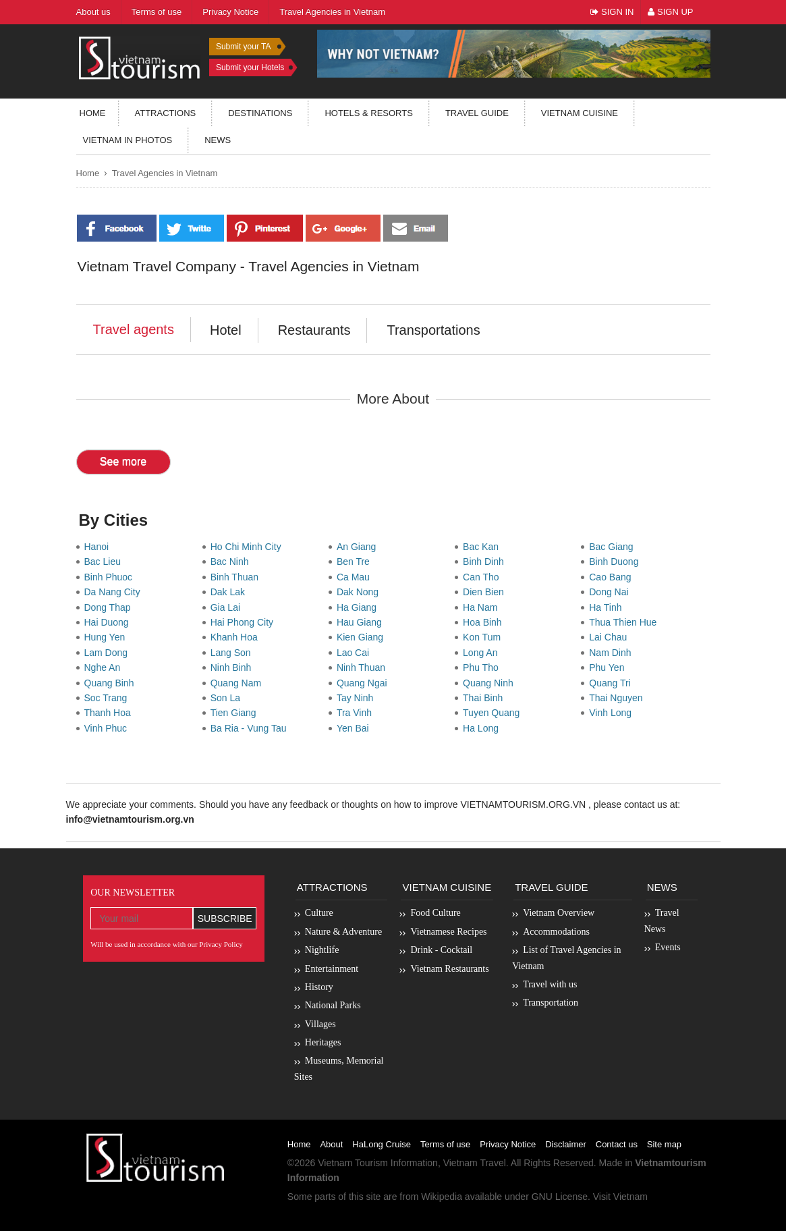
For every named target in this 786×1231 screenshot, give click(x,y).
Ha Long (483, 728)
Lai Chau (610, 637)
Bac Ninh (232, 561)
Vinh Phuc (108, 728)
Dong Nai (611, 591)
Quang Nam (238, 683)
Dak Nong (360, 591)
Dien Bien (486, 591)
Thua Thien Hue (625, 622)
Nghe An (105, 667)
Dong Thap (110, 607)
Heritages (323, 1042)
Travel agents (133, 329)
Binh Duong (616, 561)
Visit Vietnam (620, 1196)
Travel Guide (551, 887)
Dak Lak (230, 591)
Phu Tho (483, 667)
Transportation (550, 1002)
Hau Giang (362, 622)
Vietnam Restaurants (449, 969)
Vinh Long (613, 712)
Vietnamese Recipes (448, 932)
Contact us (617, 1144)
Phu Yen (609, 667)
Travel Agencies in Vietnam (165, 173)
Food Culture (435, 913)
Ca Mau (356, 577)
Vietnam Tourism (353, 1162)
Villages (320, 1024)
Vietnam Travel (474, 1162)
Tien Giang (236, 712)
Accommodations (556, 932)
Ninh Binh (233, 667)
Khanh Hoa (236, 637)
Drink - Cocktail (441, 950)
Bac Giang (613, 546)
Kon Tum (484, 637)
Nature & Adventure (343, 932)
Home (93, 113)
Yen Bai (355, 728)
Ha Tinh (608, 607)
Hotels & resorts (369, 113)
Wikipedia (441, 1196)
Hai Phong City (244, 622)
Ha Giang (359, 607)
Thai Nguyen (618, 697)
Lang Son (233, 652)
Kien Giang (363, 637)
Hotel (226, 330)
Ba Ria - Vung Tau (251, 728)
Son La (228, 697)
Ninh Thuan (364, 667)
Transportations (433, 330)
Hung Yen (107, 637)
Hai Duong (109, 622)
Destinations (260, 113)
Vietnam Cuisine (579, 113)
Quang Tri (612, 683)
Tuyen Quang (494, 712)
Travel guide (477, 113)
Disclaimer (565, 1144)
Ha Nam (483, 607)
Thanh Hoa (110, 712)
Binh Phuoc (111, 577)
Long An (483, 652)
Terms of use (445, 1144)
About (331, 1144)
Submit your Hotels (250, 67)
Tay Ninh (357, 697)
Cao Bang (612, 577)
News (217, 140)
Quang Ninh (491, 683)
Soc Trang (108, 697)
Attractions (165, 113)
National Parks (333, 1005)
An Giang (359, 546)
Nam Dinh (612, 652)
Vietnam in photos (128, 140)
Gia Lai (228, 607)
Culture (319, 913)
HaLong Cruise (381, 1144)
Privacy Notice (508, 1144)
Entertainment (331, 969)
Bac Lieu (105, 561)
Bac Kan (483, 546)
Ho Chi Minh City (248, 546)
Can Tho (483, 577)
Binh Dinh (486, 561)
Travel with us (550, 984)
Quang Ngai (365, 683)
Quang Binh (112, 683)
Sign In (612, 12)
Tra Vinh (357, 712)
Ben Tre (356, 561)
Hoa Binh (485, 622)
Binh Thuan (237, 577)
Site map (664, 1144)
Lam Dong (108, 652)
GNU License (560, 1196)
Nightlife (322, 950)
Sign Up (670, 12)
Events (668, 947)
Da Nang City (115, 591)
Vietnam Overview (558, 913)
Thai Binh (485, 697)
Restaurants (314, 330)
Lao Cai (355, 652)
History (319, 987)
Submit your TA (243, 46)
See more (123, 461)
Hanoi (99, 546)
